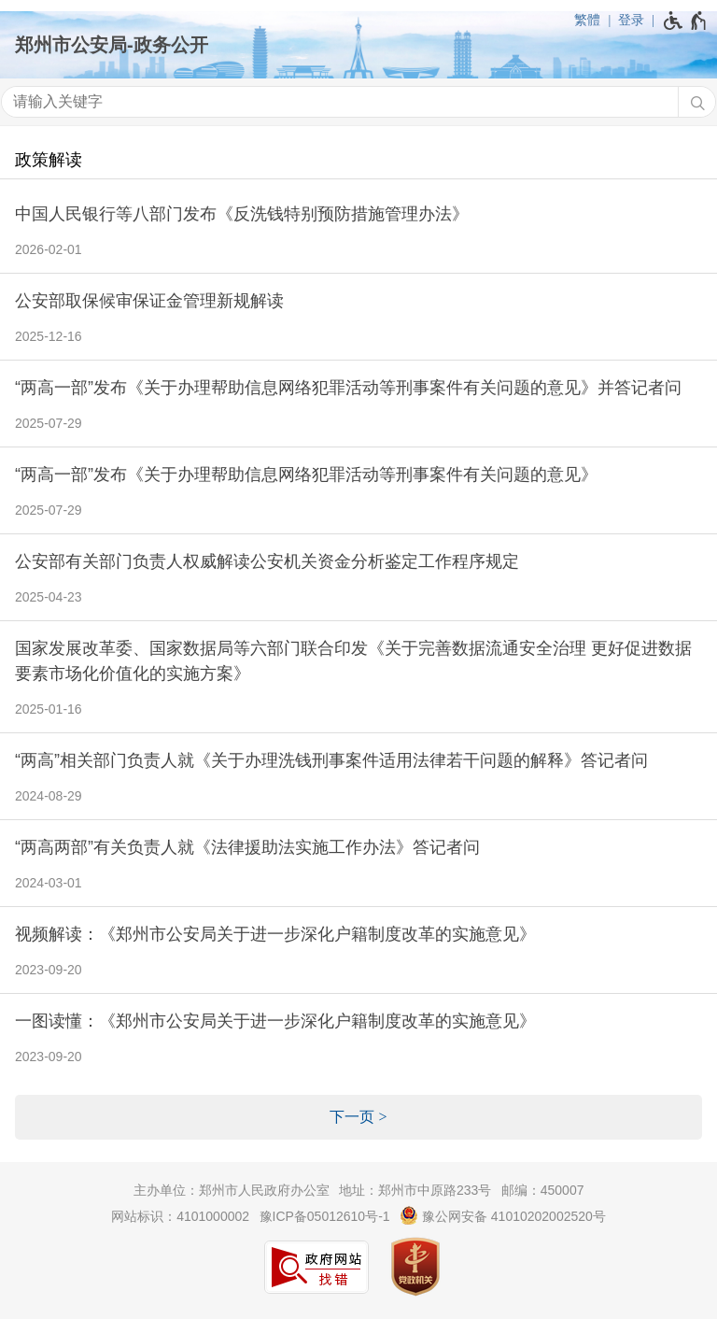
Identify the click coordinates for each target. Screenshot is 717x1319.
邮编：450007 (542, 1190)
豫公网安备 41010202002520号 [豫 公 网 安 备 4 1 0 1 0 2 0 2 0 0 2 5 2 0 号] (503, 1215)
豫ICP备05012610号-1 (325, 1216)
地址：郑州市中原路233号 (415, 1190)
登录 (631, 19)
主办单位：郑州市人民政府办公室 (232, 1190)
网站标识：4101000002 (180, 1216)
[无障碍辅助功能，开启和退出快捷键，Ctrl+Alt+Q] (686, 20)
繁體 (587, 19)
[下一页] (358, 1117)
